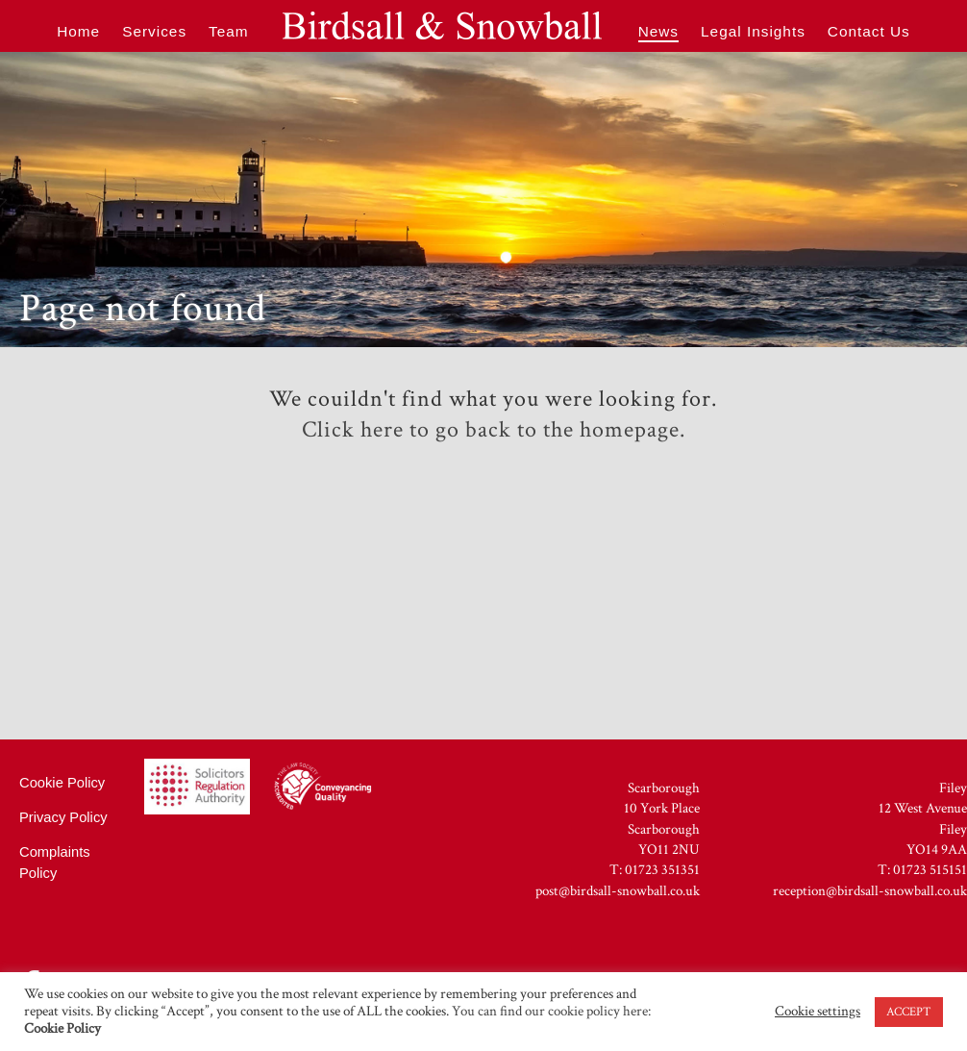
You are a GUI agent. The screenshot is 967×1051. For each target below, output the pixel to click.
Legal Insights (753, 31)
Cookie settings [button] (817, 1011)
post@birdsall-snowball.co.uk (617, 891)
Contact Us (869, 31)
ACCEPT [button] (908, 1012)
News (658, 31)
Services (154, 31)
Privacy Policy (63, 817)
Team (229, 31)
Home (78, 31)
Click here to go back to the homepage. (493, 429)
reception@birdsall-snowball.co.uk (870, 891)
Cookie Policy (62, 782)
